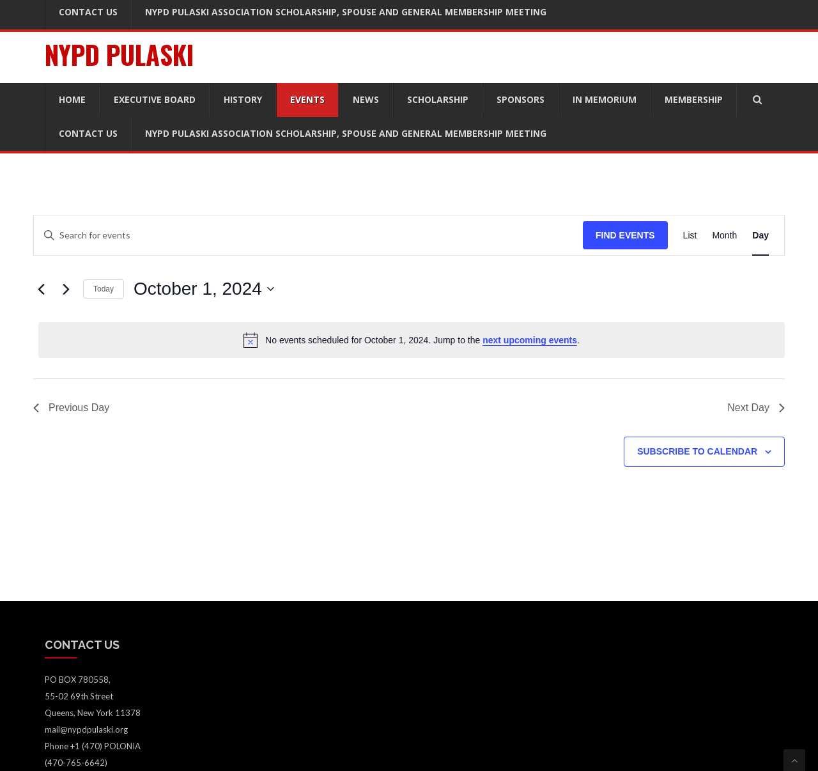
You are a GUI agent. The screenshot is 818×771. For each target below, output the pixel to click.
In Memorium (605, 99)
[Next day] (65, 289)
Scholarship (437, 99)
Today (103, 288)
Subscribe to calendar (697, 451)
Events (307, 99)
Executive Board (155, 99)
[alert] (411, 340)
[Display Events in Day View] (760, 235)
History (243, 99)
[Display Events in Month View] (724, 235)
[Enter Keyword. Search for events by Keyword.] (308, 235)
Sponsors (520, 99)
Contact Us (88, 133)
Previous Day (71, 407)
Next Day (756, 407)
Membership (694, 99)
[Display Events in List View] (690, 235)
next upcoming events (529, 340)
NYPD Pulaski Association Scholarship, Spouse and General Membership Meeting (345, 133)
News (366, 99)
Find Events (625, 235)
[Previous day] (41, 289)
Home (72, 99)
